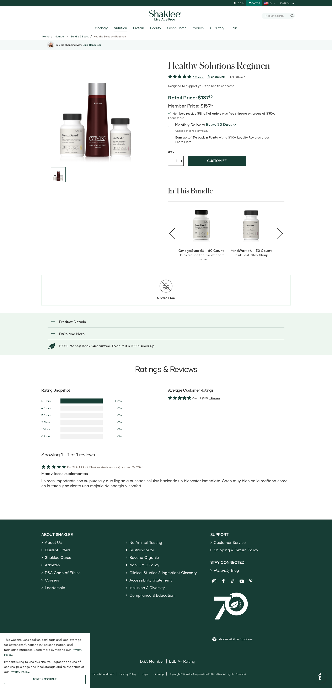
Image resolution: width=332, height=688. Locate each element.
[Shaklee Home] (166, 15)
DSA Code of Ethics (62, 572)
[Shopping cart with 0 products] (254, 3)
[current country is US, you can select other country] (270, 3)
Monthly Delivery (186, 124)
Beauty (155, 28)
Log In (239, 3)
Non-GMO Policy (144, 565)
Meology (101, 28)
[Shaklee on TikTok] (232, 578)
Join (234, 28)
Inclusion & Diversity (147, 587)
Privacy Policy (127, 674)
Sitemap (159, 674)
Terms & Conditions (102, 674)
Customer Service (230, 542)
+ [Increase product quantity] (181, 161)
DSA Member (152, 661)
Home (45, 36)
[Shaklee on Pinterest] (251, 581)
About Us (53, 542)
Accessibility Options (236, 639)
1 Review (198, 77)
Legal (144, 674)
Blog (226, 570)
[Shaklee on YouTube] (242, 581)
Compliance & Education (152, 595)
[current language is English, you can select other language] (287, 3)
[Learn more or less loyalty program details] (183, 142)
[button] (166, 322)
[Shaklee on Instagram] (214, 581)
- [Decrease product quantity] (170, 160)
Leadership (55, 587)
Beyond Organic (144, 557)
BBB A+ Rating (182, 661)
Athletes (52, 565)
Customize (217, 161)
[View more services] (215, 76)
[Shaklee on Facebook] (223, 581)
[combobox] (276, 15)
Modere (198, 28)
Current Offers (57, 550)
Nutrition (120, 28)
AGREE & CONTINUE (45, 679)
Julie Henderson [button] (92, 44)
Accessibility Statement (150, 580)
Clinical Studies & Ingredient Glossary (163, 572)
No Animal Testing (145, 542)
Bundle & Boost (80, 36)
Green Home (176, 28)
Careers (52, 580)
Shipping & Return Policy (236, 550)
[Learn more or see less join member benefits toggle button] (176, 118)
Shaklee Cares (58, 557)
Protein (138, 28)
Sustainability (141, 550)
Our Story (217, 28)
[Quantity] (176, 161)
